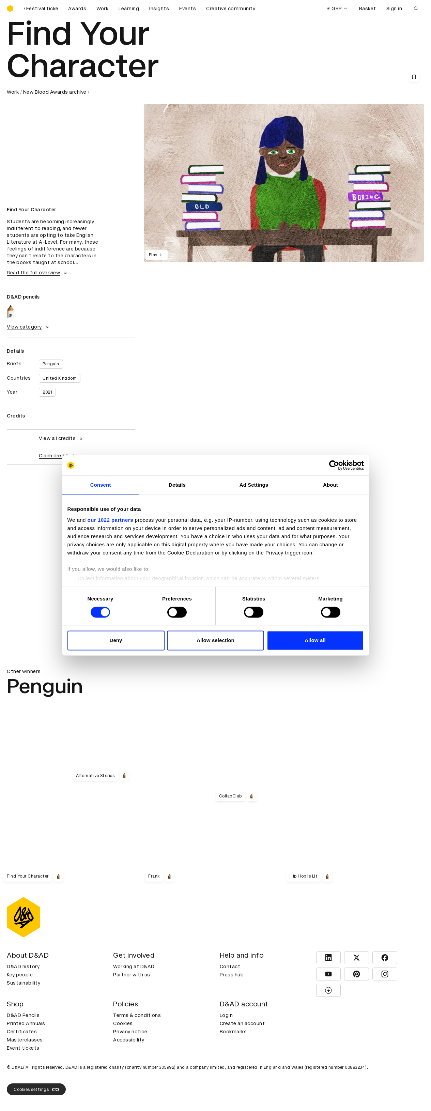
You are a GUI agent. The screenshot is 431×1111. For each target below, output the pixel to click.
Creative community (230, 8)
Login (226, 1015)
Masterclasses (25, 1039)
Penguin (51, 364)
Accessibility (128, 1039)
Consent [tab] (100, 485)
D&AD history (23, 966)
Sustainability (23, 983)
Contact (230, 966)
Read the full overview (37, 272)
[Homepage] (10, 8)
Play (156, 255)
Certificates (22, 1031)
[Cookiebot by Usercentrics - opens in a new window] (334, 465)
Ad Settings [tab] (254, 485)
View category (28, 326)
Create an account (242, 1023)
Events (187, 8)
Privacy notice (130, 1031)
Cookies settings (36, 1089)
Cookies (123, 1023)
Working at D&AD (134, 966)
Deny (115, 640)
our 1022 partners (110, 520)
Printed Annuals (26, 1023)
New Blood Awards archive (55, 92)
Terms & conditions (137, 1015)
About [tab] (330, 485)
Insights (159, 8)
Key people (20, 974)
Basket (367, 8)
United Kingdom (60, 378)
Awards (77, 8)
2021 (47, 392)
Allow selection (215, 640)
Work (102, 8)
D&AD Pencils (23, 1015)
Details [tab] (177, 485)
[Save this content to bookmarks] (414, 77)
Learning (129, 8)
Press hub (232, 974)
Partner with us (131, 974)
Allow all (315, 640)
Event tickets (23, 1048)
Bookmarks (233, 1031)
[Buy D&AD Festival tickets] (41, 8)
